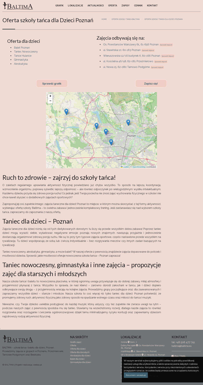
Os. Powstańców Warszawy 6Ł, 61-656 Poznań (131, 44)
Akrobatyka (20, 63)
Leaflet (125, 167)
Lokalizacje (75, 5)
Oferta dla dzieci (78, 349)
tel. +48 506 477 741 (183, 342)
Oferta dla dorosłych (79, 352)
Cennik (138, 5)
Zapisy (125, 5)
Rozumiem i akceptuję (136, 375)
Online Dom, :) (129, 342)
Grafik (59, 5)
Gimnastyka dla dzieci (80, 362)
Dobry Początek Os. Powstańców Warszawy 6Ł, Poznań (142, 346)
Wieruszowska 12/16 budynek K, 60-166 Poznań (131, 55)
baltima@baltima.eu (182, 346)
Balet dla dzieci (77, 359)
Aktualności (96, 5)
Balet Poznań (22, 47)
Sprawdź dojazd (166, 45)
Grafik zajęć (75, 342)
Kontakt (152, 5)
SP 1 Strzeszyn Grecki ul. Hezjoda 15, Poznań (143, 355)
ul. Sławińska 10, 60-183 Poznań (122, 50)
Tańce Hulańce (22, 55)
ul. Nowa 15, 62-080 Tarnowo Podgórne (126, 67)
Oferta (112, 5)
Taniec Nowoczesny (26, 51)
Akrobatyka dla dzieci (80, 355)
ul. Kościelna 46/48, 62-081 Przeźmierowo (128, 61)
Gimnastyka (21, 59)
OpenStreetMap (139, 167)
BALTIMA (179, 356)
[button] (128, 122)
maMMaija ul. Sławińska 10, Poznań (139, 351)
